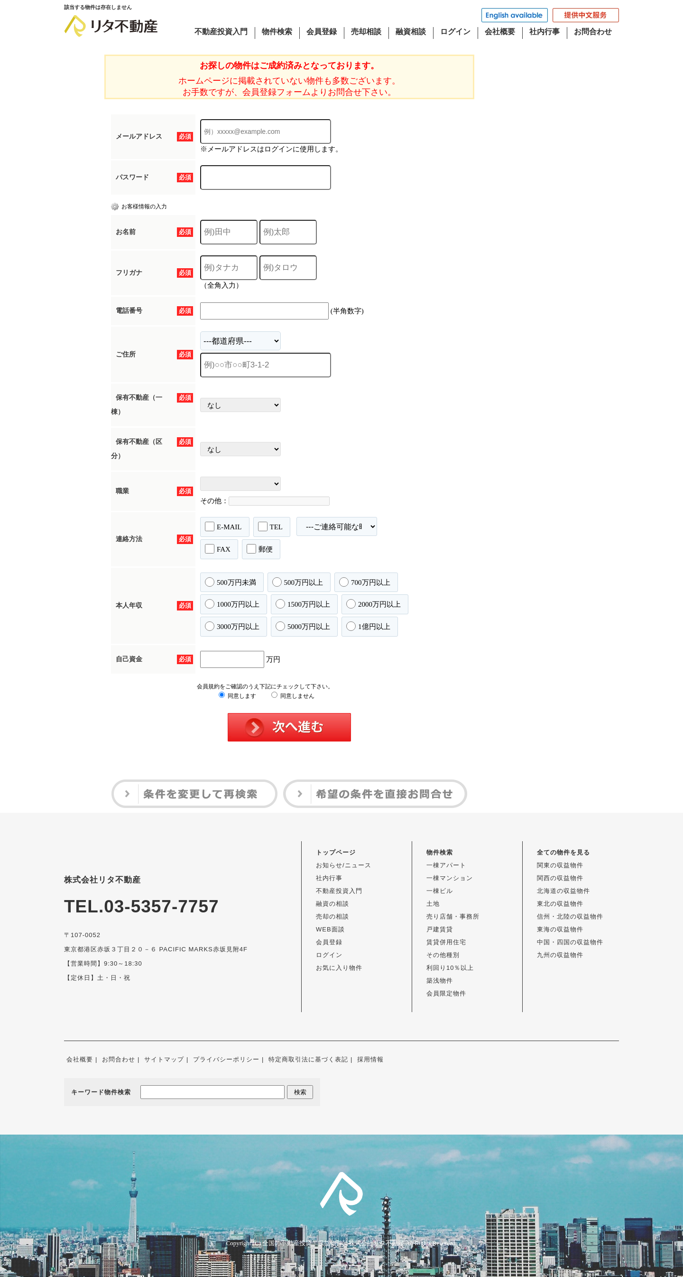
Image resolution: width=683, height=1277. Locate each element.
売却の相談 (332, 916)
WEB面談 (330, 929)
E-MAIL (223, 526)
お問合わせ (593, 32)
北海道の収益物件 (563, 890)
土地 (433, 903)
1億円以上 (368, 626)
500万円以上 (297, 582)
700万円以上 (364, 582)
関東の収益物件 (560, 865)
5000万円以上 (303, 626)
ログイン (455, 32)
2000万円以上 (373, 604)
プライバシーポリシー (226, 1059)
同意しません (292, 696)
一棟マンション (449, 878)
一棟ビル (439, 890)
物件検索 (277, 32)
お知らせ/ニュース (343, 865)
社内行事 (544, 32)
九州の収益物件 (560, 954)
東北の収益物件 (560, 903)
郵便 (260, 549)
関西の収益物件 (560, 878)
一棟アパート (446, 865)
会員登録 (321, 32)
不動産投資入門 (221, 32)
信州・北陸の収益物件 (570, 916)
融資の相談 (332, 903)
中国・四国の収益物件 (570, 942)
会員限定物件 (446, 993)
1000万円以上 (232, 604)
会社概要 (500, 32)
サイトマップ (164, 1059)
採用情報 (370, 1059)
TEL (270, 526)
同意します (237, 696)
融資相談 (411, 32)
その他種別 (443, 954)
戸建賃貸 (439, 929)
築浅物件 (439, 980)
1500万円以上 (303, 604)
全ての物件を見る (563, 852)
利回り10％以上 (450, 967)
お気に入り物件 (339, 967)
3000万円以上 (232, 626)
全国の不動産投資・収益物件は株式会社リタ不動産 (333, 1243)
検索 (300, 1092)
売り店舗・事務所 (453, 916)
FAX (218, 549)
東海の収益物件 (560, 929)
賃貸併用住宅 (446, 942)
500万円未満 (230, 582)
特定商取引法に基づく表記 (308, 1059)
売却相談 (366, 32)
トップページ (336, 852)
